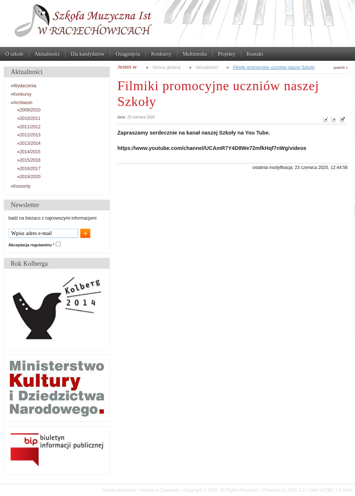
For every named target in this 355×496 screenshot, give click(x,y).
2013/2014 (30, 143)
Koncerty (21, 186)
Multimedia (194, 54)
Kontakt (254, 54)
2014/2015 (30, 151)
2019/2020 (30, 176)
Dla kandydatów (87, 54)
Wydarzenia (24, 85)
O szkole (14, 54)
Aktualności (46, 54)
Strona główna (167, 67)
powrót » (341, 68)
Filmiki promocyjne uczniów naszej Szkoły (274, 67)
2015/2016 (30, 160)
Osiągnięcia (128, 54)
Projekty (226, 54)
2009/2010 (30, 110)
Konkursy (161, 54)
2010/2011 (30, 118)
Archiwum (23, 102)
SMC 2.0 (296, 490)
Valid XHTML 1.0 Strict (330, 490)
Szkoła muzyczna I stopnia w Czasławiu (177, 23)
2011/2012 (30, 126)
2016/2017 (30, 168)
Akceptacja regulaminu (31, 245)
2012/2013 (30, 134)
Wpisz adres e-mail (31, 233)
